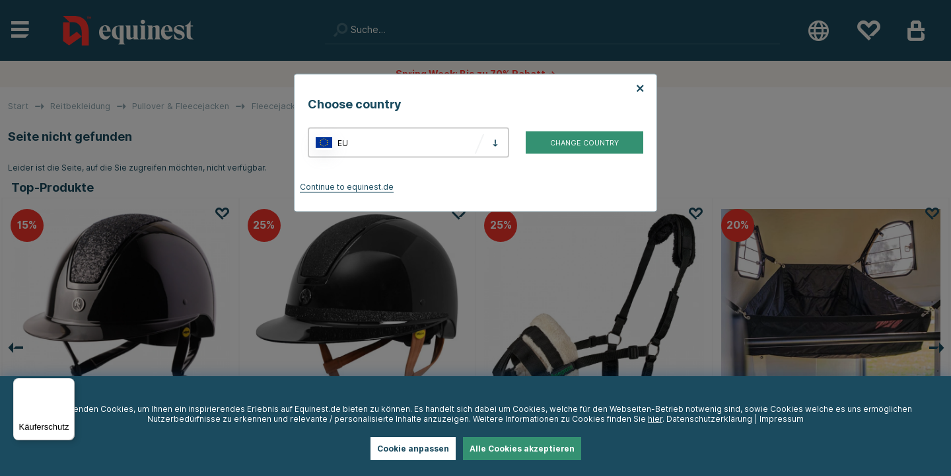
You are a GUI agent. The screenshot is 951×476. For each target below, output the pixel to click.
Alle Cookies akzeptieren (522, 449)
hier (655, 419)
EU (342, 142)
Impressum (781, 419)
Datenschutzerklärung (709, 419)
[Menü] (67, 386)
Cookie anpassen (413, 449)
